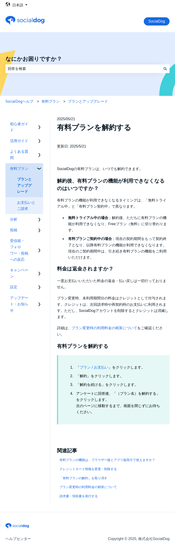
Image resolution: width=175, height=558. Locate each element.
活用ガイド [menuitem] (19, 140)
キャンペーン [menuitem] (19, 273)
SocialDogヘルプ (19, 101)
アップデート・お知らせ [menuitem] (19, 304)
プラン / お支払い (94, 367)
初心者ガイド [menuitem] (19, 126)
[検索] (165, 68)
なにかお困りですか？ (33, 59)
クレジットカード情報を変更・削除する (88, 469)
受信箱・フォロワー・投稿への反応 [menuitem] (19, 250)
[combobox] (83, 68)
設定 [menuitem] (13, 286)
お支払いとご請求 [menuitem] (26, 205)
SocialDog (156, 21)
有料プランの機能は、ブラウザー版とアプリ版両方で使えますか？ (107, 460)
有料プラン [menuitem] (19, 168)
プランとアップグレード (88, 101)
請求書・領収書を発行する (78, 496)
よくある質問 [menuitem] (19, 154)
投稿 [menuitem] (13, 229)
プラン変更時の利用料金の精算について (104, 327)
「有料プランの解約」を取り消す (83, 478)
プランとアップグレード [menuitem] (24, 185)
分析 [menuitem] (13, 219)
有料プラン (50, 101)
